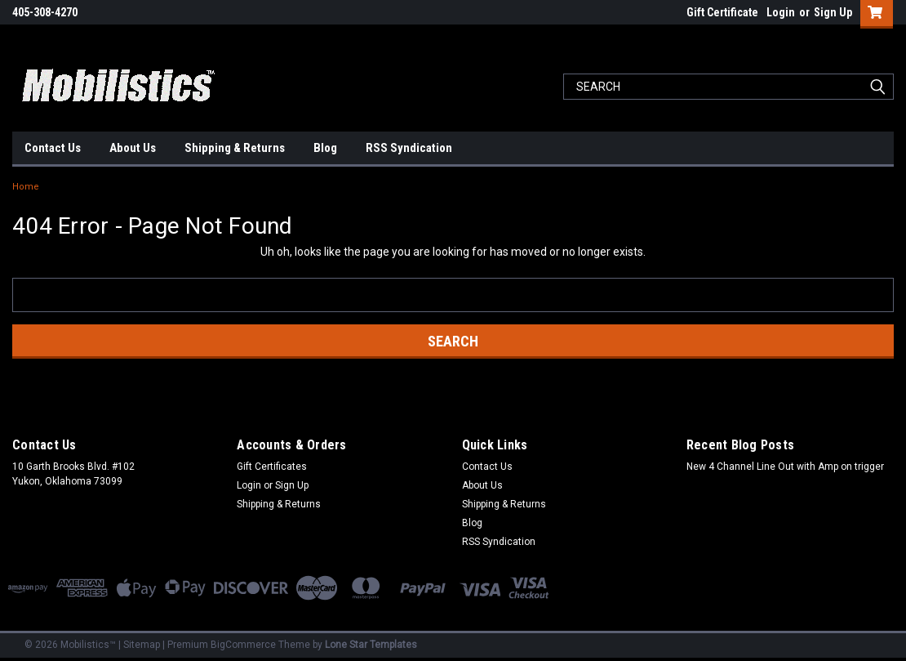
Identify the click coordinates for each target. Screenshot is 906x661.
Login (780, 12)
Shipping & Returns (234, 148)
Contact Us (52, 148)
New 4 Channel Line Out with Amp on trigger (785, 466)
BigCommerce (243, 644)
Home (25, 186)
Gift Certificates (272, 466)
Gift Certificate (722, 12)
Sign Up (833, 12)
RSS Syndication (409, 148)
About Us (132, 148)
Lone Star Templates (371, 644)
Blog (325, 148)
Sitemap (141, 644)
